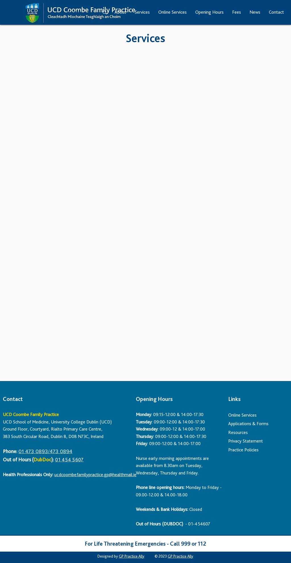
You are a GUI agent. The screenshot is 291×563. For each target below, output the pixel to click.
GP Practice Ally (131, 556)
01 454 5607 (69, 459)
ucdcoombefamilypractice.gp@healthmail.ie (95, 474)
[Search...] (77, 12)
